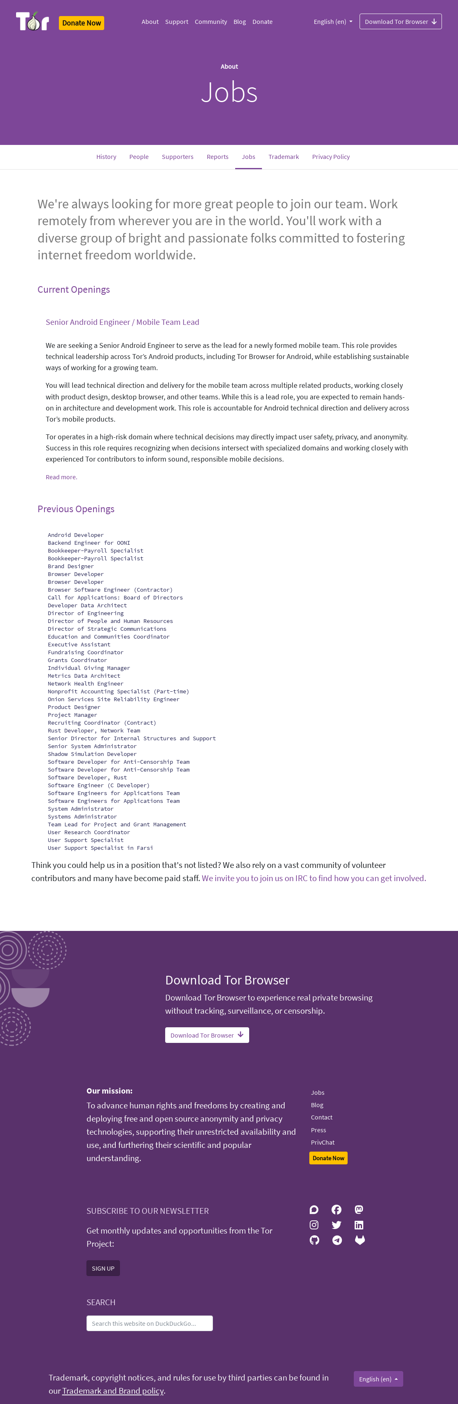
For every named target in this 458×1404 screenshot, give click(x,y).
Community (211, 21)
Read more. (61, 477)
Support (176, 21)
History (106, 156)
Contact (321, 1117)
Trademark (284, 156)
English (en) (331, 21)
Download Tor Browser (401, 21)
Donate (262, 21)
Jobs (252, 156)
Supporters (178, 156)
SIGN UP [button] (103, 1268)
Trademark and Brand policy (113, 1390)
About (150, 21)
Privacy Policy (331, 156)
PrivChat (322, 1142)
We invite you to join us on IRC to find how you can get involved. (314, 878)
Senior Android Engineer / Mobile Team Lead (122, 322)
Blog (240, 21)
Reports (218, 156)
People (139, 156)
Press (318, 1130)
